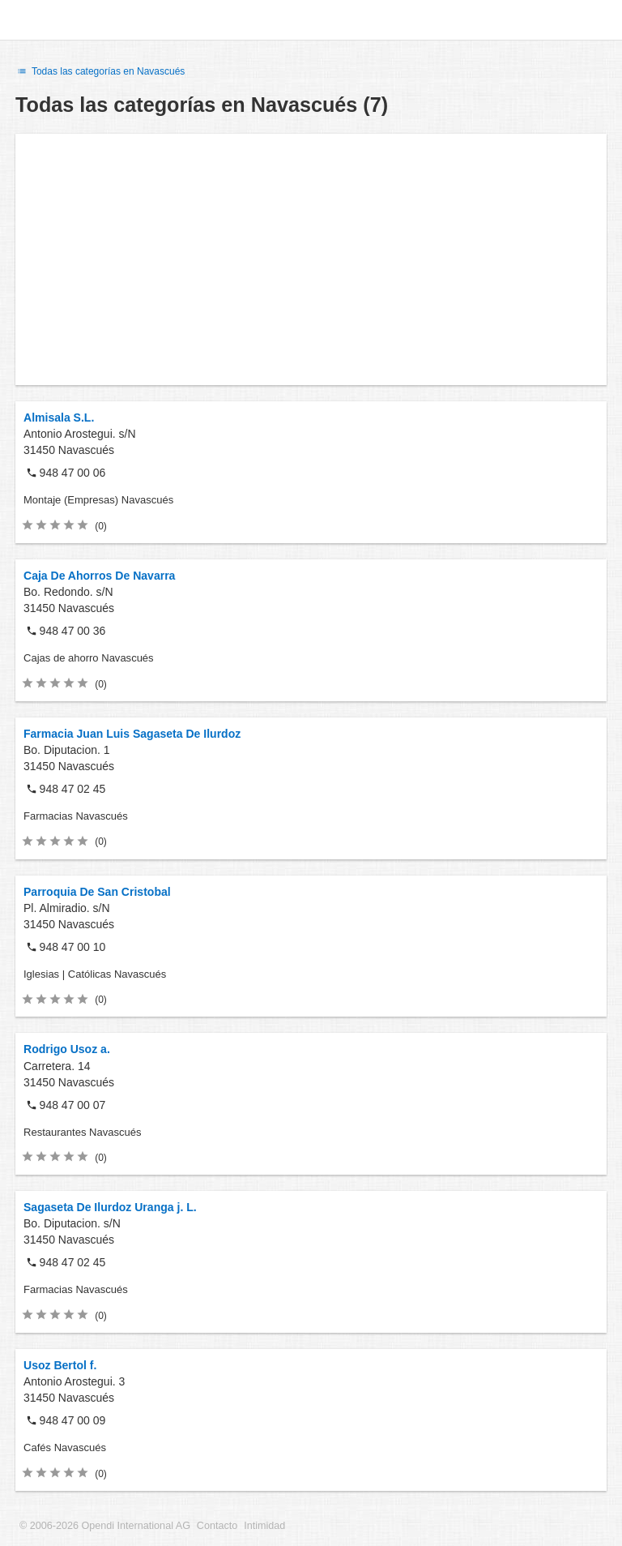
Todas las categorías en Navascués (100, 71)
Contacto (217, 1525)
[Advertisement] (311, 259)
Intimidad (264, 1525)
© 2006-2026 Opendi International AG (104, 1525)
